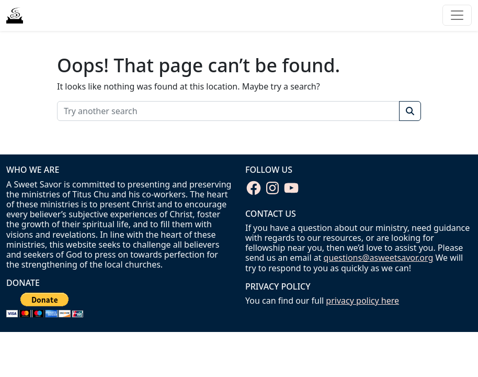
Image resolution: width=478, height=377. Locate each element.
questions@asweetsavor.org (379, 257)
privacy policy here (362, 300)
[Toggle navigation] (457, 15)
